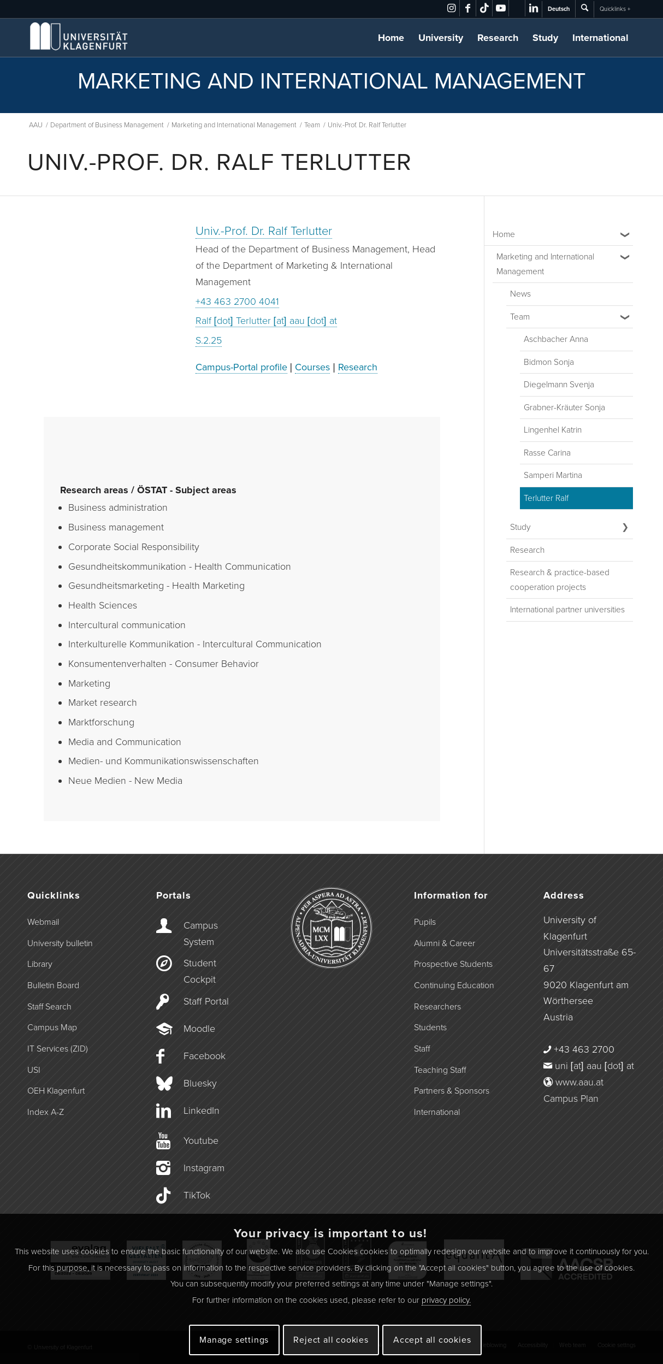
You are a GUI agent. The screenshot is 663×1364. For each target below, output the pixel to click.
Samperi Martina (553, 475)
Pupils (425, 922)
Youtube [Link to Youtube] (200, 1141)
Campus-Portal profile (241, 367)
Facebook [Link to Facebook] (204, 1056)
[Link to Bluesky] (517, 8)
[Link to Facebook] (468, 8)
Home (391, 38)
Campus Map (52, 1027)
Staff (422, 1048)
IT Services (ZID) (57, 1048)
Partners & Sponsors (451, 1090)
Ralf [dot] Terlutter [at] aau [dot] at (266, 321)
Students (430, 1027)
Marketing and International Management (545, 264)
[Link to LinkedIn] (533, 8)
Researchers (437, 1006)
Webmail (43, 922)
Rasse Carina (547, 453)
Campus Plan (571, 1099)
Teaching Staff (440, 1070)
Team (520, 317)
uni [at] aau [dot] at (594, 1066)
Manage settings (234, 1340)
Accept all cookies (432, 1340)
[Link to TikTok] (484, 8)
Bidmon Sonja (549, 362)
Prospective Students (453, 964)
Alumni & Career (444, 943)
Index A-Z (45, 1112)
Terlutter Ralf (546, 498)
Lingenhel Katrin (553, 430)
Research (497, 38)
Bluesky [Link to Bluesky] (200, 1083)
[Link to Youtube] (500, 8)
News (520, 294)
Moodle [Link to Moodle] (199, 1029)
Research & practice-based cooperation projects (559, 580)
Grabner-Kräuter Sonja (564, 407)
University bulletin (60, 943)
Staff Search (49, 1006)
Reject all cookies (330, 1340)
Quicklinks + (615, 9)
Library (39, 964)
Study (545, 38)
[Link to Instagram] (451, 8)
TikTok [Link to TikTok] (196, 1195)
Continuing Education (454, 985)
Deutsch (559, 9)
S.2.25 (209, 340)
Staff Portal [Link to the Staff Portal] (206, 1001)
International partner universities (567, 610)
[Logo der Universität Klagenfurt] (79, 38)
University (440, 38)
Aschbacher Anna (556, 339)
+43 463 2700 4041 (237, 302)
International (600, 38)
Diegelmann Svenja (559, 384)
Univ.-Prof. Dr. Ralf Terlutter (264, 231)
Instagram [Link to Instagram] (203, 1168)
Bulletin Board (53, 985)
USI (33, 1070)
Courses (312, 367)
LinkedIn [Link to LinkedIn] (201, 1111)
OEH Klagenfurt (56, 1090)
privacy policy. (446, 1300)
